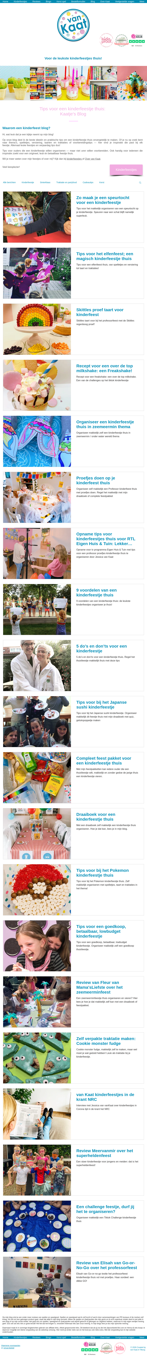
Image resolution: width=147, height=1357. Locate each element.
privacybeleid (9, 1348)
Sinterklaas (45, 182)
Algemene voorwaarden (10, 1346)
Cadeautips (88, 182)
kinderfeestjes (74, 159)
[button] (140, 182)
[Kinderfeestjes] (126, 169)
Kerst (101, 182)
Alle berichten (9, 182)
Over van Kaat (92, 159)
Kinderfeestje (28, 182)
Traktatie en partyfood (66, 182)
